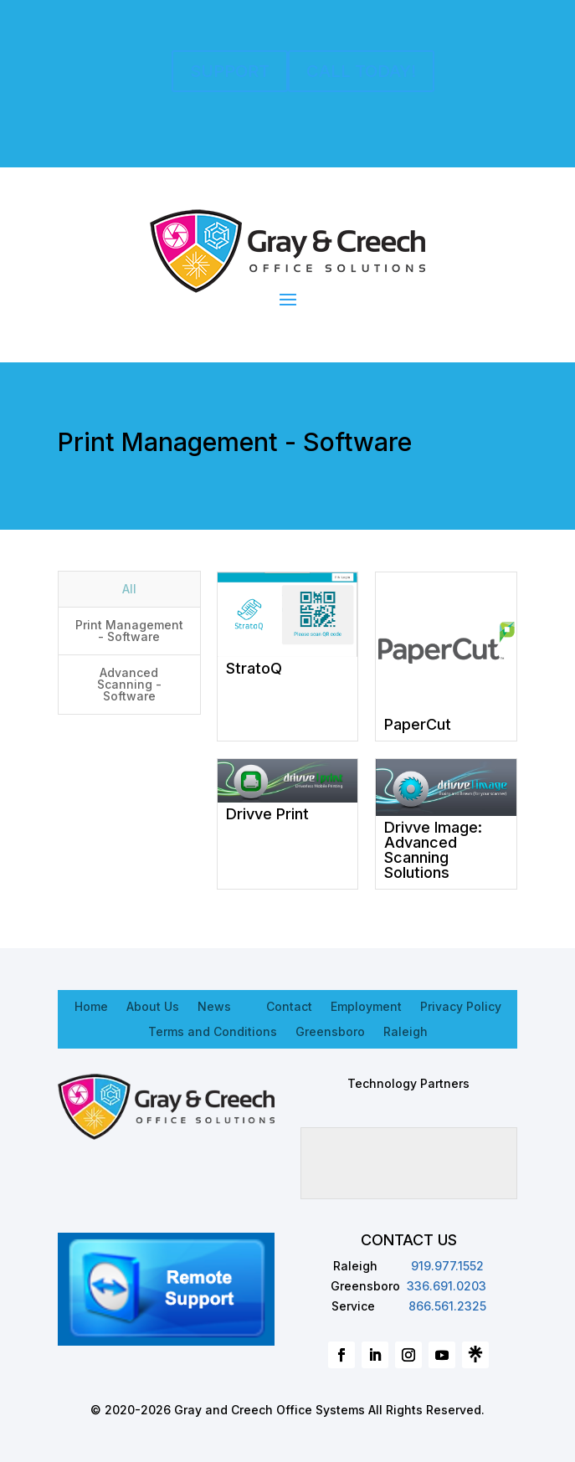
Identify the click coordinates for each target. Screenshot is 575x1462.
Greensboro (330, 1031)
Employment (366, 1006)
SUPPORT (230, 71)
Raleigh (405, 1031)
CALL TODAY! (361, 71)
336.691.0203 (446, 1286)
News (214, 1006)
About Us (152, 1006)
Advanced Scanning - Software (129, 684)
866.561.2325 (447, 1306)
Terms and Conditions (212, 1031)
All (129, 589)
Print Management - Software (129, 631)
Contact (289, 1006)
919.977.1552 (447, 1266)
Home (91, 1006)
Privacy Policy (460, 1006)
